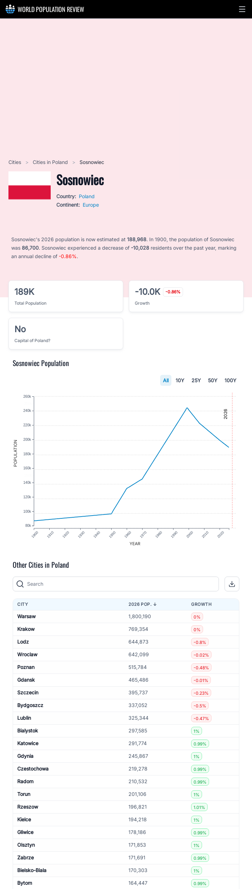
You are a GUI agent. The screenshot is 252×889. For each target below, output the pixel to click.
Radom (25, 784)
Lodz (23, 644)
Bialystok (27, 733)
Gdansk (26, 682)
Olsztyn (26, 847)
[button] (242, 9)
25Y (196, 380)
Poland (87, 196)
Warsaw (26, 619)
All (166, 380)
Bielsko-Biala (31, 873)
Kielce (24, 822)
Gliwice (25, 835)
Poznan (25, 669)
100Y (231, 380)
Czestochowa (33, 771)
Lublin (24, 720)
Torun (23, 796)
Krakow (25, 631)
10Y (180, 380)
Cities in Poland (51, 162)
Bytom (24, 885)
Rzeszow (27, 809)
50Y (213, 380)
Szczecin (27, 695)
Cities (15, 162)
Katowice (27, 746)
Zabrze (25, 860)
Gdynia (25, 758)
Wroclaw (27, 657)
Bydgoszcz (30, 708)
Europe (91, 205)
